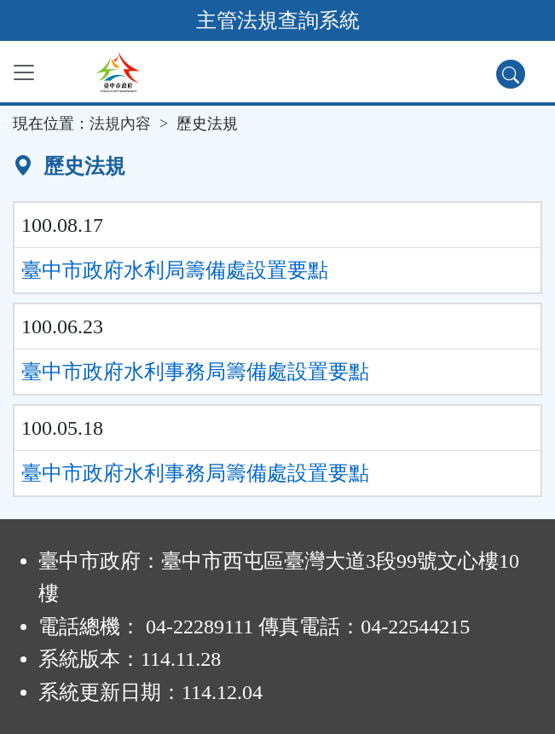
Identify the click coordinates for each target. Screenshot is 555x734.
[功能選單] (23, 72)
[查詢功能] (510, 74)
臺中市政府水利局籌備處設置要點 (174, 270)
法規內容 (120, 123)
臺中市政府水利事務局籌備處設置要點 (195, 372)
